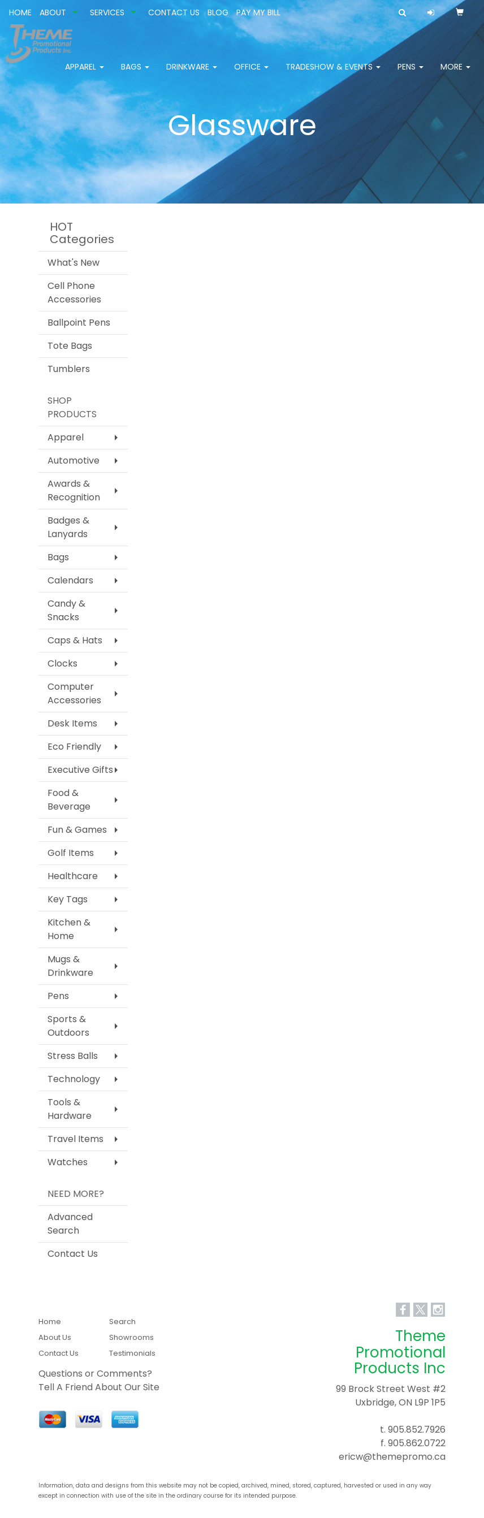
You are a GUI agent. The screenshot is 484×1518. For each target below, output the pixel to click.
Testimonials (132, 1353)
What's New (73, 262)
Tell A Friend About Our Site (98, 1387)
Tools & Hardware (69, 1109)
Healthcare (72, 876)
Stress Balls (72, 1055)
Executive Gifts (80, 769)
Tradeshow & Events (333, 73)
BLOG (218, 12)
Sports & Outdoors (68, 1026)
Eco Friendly (74, 746)
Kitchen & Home (68, 929)
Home (49, 1321)
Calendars (70, 580)
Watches (67, 1162)
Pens (410, 73)
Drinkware (191, 73)
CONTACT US (174, 12)
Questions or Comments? (95, 1373)
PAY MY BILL (258, 12)
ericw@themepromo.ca (392, 1456)
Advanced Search (70, 1223)
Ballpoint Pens (78, 322)
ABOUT (53, 12)
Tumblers (68, 368)
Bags (135, 73)
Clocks (62, 663)
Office (251, 73)
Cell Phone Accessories (74, 292)
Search (122, 1321)
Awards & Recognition (73, 490)
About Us (54, 1337)
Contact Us (72, 1253)
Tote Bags (69, 345)
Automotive (73, 460)
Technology (73, 1078)
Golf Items (70, 852)
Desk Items (72, 723)
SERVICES (107, 12)
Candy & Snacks (66, 610)
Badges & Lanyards (68, 527)
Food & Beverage (68, 799)
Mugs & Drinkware (70, 966)
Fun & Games (77, 829)
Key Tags (67, 899)
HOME (20, 12)
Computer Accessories (74, 693)
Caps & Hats (74, 640)
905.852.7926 (417, 1429)
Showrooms (131, 1337)
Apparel (84, 73)
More (455, 73)
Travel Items (75, 1138)
